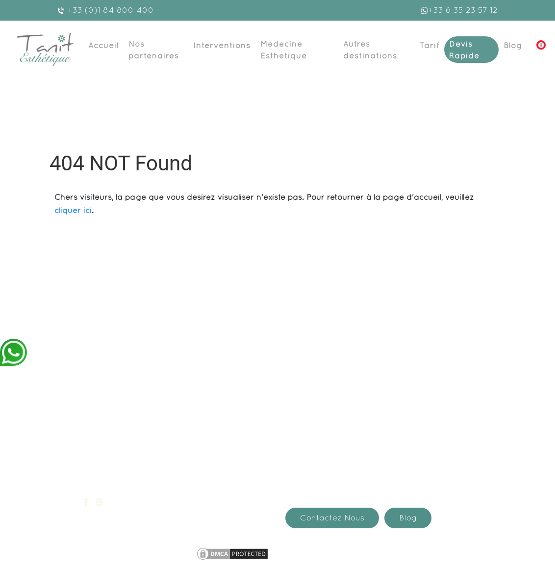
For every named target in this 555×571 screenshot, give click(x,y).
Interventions (222, 45)
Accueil (103, 45)
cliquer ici (73, 210)
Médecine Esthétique (283, 49)
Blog (513, 45)
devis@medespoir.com (131, 476)
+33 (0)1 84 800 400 (105, 10)
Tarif (429, 45)
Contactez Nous (332, 517)
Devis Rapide (464, 49)
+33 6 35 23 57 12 (459, 10)
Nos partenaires (153, 49)
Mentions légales (158, 551)
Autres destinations (370, 49)
